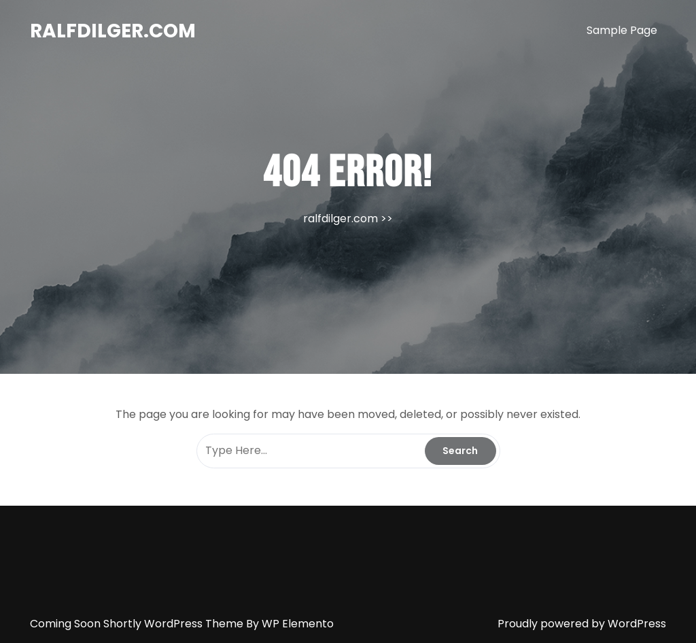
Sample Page (622, 30)
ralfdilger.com (113, 31)
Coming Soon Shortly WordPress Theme (138, 623)
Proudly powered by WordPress (582, 623)
